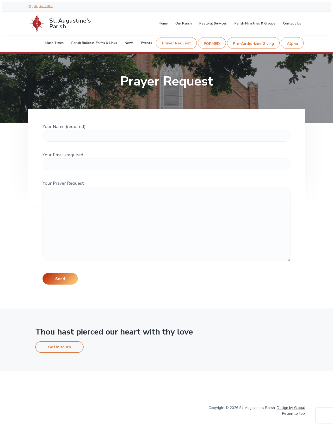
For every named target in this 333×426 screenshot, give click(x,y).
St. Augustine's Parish (70, 23)
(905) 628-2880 (42, 6)
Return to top (293, 413)
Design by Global (291, 407)
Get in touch (59, 347)
